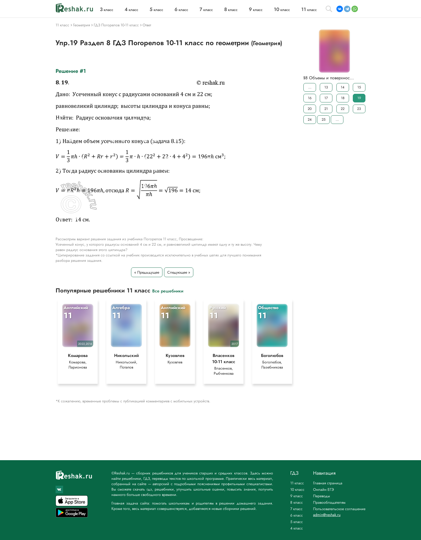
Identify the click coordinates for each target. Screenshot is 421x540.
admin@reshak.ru (326, 514)
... (309, 87)
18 (342, 98)
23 (359, 108)
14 (342, 87)
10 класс (297, 489)
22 (342, 108)
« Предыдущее (146, 272)
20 (310, 108)
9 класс (296, 496)
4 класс (296, 528)
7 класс (296, 509)
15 (359, 87)
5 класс (296, 521)
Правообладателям (329, 502)
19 (359, 98)
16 (309, 98)
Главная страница (327, 483)
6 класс (296, 515)
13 (326, 87)
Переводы (321, 496)
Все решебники (167, 291)
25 (323, 119)
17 (326, 98)
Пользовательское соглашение (339, 509)
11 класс (297, 483)
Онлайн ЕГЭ (323, 489)
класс (106, 9)
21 (326, 108)
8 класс (296, 502)
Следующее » (178, 272)
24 (310, 119)
